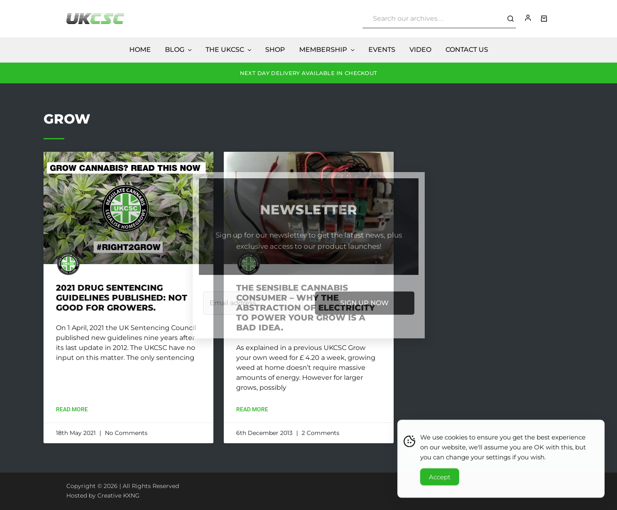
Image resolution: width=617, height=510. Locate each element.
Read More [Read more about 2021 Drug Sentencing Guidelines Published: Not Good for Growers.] (72, 409)
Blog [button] (179, 49)
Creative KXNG (118, 495)
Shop (275, 49)
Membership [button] (327, 49)
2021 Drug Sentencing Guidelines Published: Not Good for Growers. (121, 298)
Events (381, 49)
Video (420, 49)
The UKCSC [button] (229, 49)
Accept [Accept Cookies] (439, 479)
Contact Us (466, 49)
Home (140, 49)
